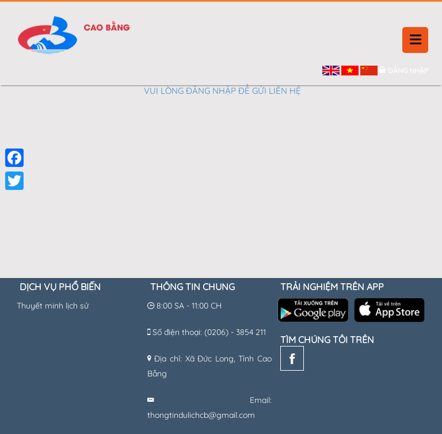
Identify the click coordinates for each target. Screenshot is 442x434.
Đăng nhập (408, 70)
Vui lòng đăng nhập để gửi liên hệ (222, 90)
